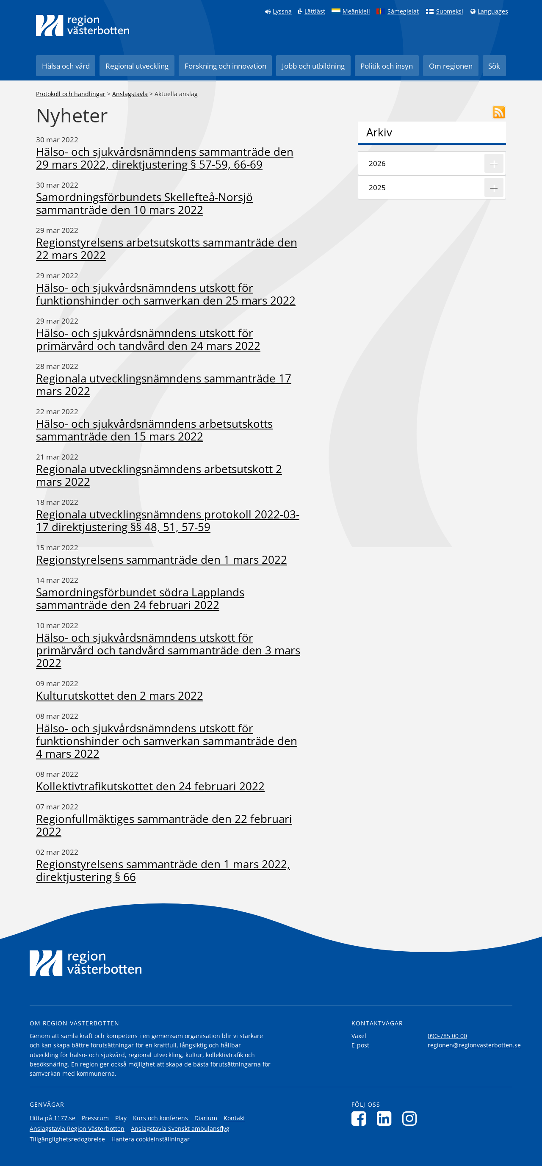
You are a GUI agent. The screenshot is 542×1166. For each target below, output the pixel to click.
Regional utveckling (137, 66)
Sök (494, 66)
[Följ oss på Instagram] (411, 1118)
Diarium (205, 1118)
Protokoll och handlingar (70, 94)
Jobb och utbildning (313, 66)
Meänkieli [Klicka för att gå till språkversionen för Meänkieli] (356, 11)
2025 (377, 187)
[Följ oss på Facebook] (361, 1118)
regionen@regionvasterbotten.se (474, 1045)
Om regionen (451, 66)
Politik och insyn (386, 66)
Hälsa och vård (66, 66)
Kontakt (234, 1118)
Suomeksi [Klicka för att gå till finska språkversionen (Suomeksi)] (449, 11)
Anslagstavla (130, 94)
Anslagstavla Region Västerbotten (77, 1128)
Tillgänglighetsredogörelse (67, 1139)
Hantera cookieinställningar (150, 1139)
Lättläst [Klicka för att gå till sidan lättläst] (314, 11)
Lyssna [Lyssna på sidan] (282, 11)
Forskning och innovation (225, 66)
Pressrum (95, 1118)
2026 (377, 163)
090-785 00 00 (447, 1036)
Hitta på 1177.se (52, 1118)
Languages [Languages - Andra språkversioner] (493, 11)
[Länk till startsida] (82, 25)
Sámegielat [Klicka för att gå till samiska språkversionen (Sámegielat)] (403, 11)
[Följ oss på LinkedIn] (386, 1118)
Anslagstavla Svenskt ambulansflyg (180, 1128)
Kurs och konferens (160, 1118)
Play (121, 1118)
